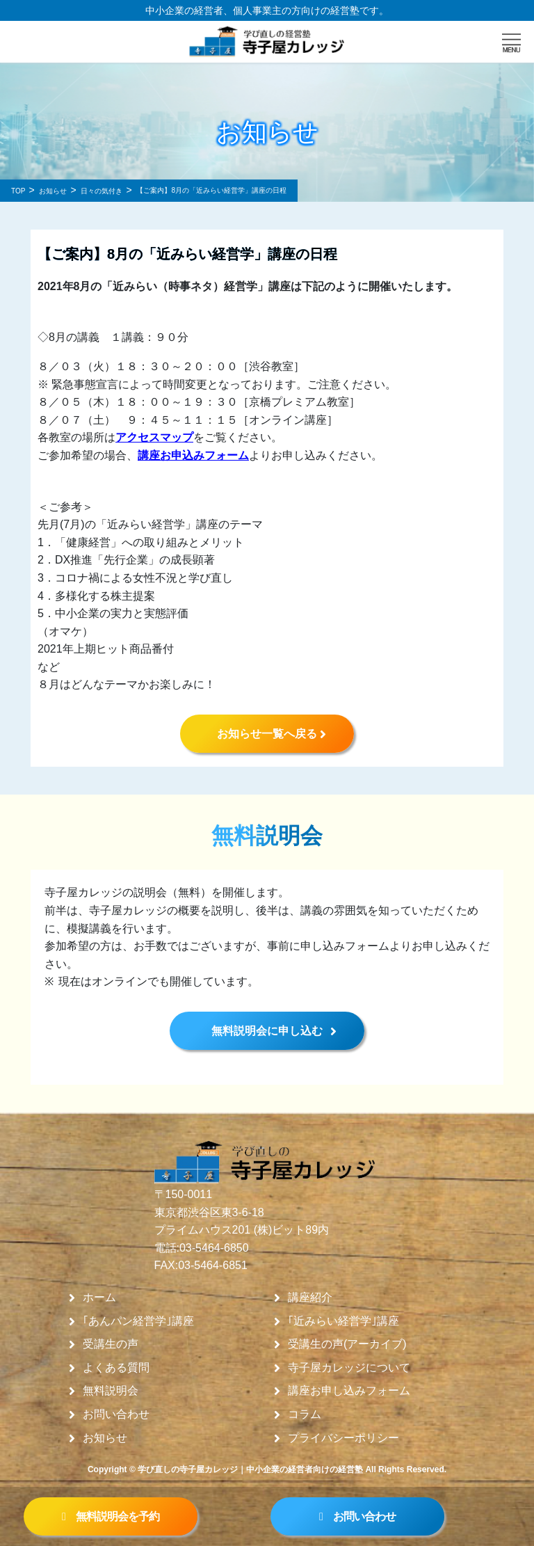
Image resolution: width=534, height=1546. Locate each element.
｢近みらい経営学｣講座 (343, 1321)
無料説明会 (110, 1390)
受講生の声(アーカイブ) (347, 1344)
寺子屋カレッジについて (349, 1367)
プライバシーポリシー (343, 1438)
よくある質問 (116, 1367)
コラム (304, 1414)
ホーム (99, 1297)
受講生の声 (110, 1344)
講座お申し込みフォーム (349, 1390)
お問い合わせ (116, 1414)
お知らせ (105, 1438)
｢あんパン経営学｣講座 (138, 1321)
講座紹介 (310, 1297)
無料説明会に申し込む (267, 1031)
